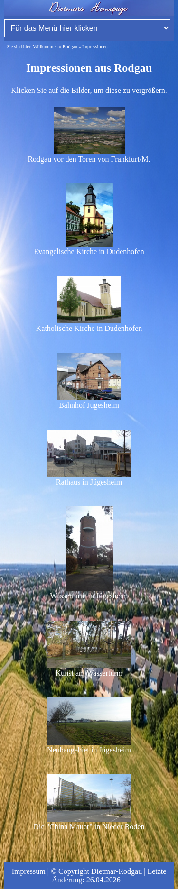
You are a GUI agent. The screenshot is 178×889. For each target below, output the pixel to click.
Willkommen (45, 46)
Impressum (29, 871)
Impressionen (95, 46)
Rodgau (70, 46)
